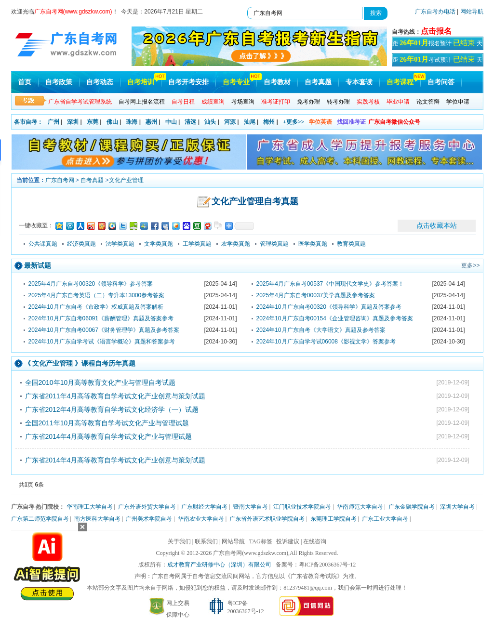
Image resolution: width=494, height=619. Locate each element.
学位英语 (320, 122)
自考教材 (277, 82)
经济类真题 (81, 243)
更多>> (470, 265)
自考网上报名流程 (142, 101)
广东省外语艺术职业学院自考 (267, 518)
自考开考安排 (188, 82)
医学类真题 (312, 243)
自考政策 (58, 82)
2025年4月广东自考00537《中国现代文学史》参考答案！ (330, 283)
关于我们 (179, 541)
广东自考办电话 (435, 11)
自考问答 (440, 82)
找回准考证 (351, 122)
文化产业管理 (126, 180)
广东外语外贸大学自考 (147, 506)
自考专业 (236, 82)
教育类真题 (351, 243)
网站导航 (471, 11)
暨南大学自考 (250, 506)
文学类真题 (158, 243)
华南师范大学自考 (360, 506)
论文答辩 (428, 101)
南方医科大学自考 (97, 518)
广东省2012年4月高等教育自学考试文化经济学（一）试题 (112, 409)
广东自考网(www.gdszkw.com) (250, 553)
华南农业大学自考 (201, 518)
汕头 (210, 122)
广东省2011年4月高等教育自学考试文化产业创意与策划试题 (115, 396)
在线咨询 (314, 541)
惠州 (151, 122)
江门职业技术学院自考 (302, 506)
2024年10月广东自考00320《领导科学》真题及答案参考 (328, 306)
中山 (171, 122)
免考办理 (308, 101)
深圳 (73, 122)
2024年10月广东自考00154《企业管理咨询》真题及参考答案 (334, 318)
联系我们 (206, 541)
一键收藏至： (36, 225)
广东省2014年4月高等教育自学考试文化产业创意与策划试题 (115, 460)
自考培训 (140, 82)
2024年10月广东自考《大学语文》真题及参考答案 (321, 330)
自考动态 (99, 82)
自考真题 (318, 82)
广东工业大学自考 (385, 518)
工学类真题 (197, 243)
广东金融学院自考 (411, 506)
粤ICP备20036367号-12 (327, 564)
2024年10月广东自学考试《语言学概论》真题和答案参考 (101, 341)
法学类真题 (120, 243)
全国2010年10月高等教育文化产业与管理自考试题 (100, 382)
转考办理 (338, 101)
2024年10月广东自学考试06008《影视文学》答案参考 (326, 341)
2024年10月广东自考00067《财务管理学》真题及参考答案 (103, 330)
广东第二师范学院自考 (40, 518)
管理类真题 (274, 243)
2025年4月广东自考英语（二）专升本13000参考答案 (96, 295)
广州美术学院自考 (149, 518)
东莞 (92, 122)
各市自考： (28, 122)
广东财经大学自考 (204, 506)
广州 (53, 122)
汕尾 (249, 122)
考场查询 (242, 101)
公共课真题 (42, 243)
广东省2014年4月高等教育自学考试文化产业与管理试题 (108, 436)
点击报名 (436, 31)
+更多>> (294, 122)
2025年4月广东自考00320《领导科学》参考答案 (90, 283)
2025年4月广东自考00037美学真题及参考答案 (315, 295)
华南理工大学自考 (90, 506)
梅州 (269, 122)
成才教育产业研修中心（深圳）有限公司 (219, 564)
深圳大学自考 (457, 506)
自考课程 (400, 82)
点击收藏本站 (436, 225)
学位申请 (457, 101)
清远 (190, 122)
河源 (230, 122)
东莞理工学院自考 (333, 518)
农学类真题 (235, 243)
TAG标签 (260, 541)
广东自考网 (59, 180)
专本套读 (359, 82)
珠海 (131, 122)
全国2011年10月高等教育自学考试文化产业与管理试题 (107, 423)
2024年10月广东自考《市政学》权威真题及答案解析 (95, 306)
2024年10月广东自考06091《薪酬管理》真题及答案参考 (101, 318)
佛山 (112, 122)
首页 (24, 82)
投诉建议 (287, 541)
